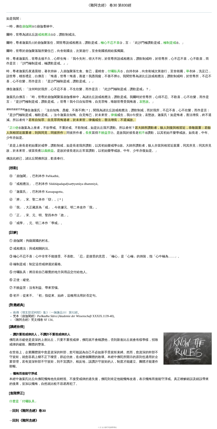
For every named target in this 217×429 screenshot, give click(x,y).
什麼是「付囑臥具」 (23, 401)
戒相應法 (44, 34)
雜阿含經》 (99, 5)
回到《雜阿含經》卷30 (29, 411)
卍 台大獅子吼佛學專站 (108, 427)
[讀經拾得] (16, 327)
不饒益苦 (104, 132)
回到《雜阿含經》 (25, 420)
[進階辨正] (16, 393)
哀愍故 (144, 101)
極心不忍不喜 (110, 42)
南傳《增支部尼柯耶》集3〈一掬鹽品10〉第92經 (45, 312)
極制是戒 (169, 42)
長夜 (88, 132)
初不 (142, 132)
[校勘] (13, 168)
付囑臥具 (114, 71)
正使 (13, 127)
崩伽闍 (27, 26)
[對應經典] (16, 305)
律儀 (114, 115)
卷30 (113, 5)
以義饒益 (47, 150)
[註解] (13, 232)
